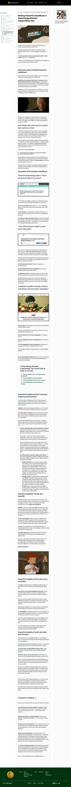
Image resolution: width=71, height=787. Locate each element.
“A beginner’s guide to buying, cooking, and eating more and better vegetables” (8, 29)
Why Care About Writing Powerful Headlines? (6, 16)
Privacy (30, 783)
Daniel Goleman (28, 420)
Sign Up (59, 2)
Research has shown (40, 134)
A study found (43, 82)
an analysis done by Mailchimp (29, 654)
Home (28, 2)
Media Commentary (28, 775)
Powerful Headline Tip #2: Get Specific (8, 36)
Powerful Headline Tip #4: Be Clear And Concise (8, 42)
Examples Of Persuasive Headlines (7, 19)
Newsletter (41, 2)
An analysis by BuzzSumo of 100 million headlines (30, 585)
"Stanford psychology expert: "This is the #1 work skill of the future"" (8, 22)
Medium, (20, 718)
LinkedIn (32, 718)
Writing (46, 772)
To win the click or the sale (24, 400)
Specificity (20, 499)
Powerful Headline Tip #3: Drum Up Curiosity (7, 39)
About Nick (26, 773)
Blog (45, 2)
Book (36, 2)
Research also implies (23, 607)
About (32, 2)
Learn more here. (38, 741)
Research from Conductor (24, 526)
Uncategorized (21, 12)
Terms (34, 783)
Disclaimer (41, 783)
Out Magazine (48, 775)
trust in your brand (26, 459)
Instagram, (25, 718)
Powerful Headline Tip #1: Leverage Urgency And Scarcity (8, 33)
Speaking (26, 776)
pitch (37, 117)
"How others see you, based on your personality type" (8, 25)
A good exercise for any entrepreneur (36, 659)
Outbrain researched (25, 644)
